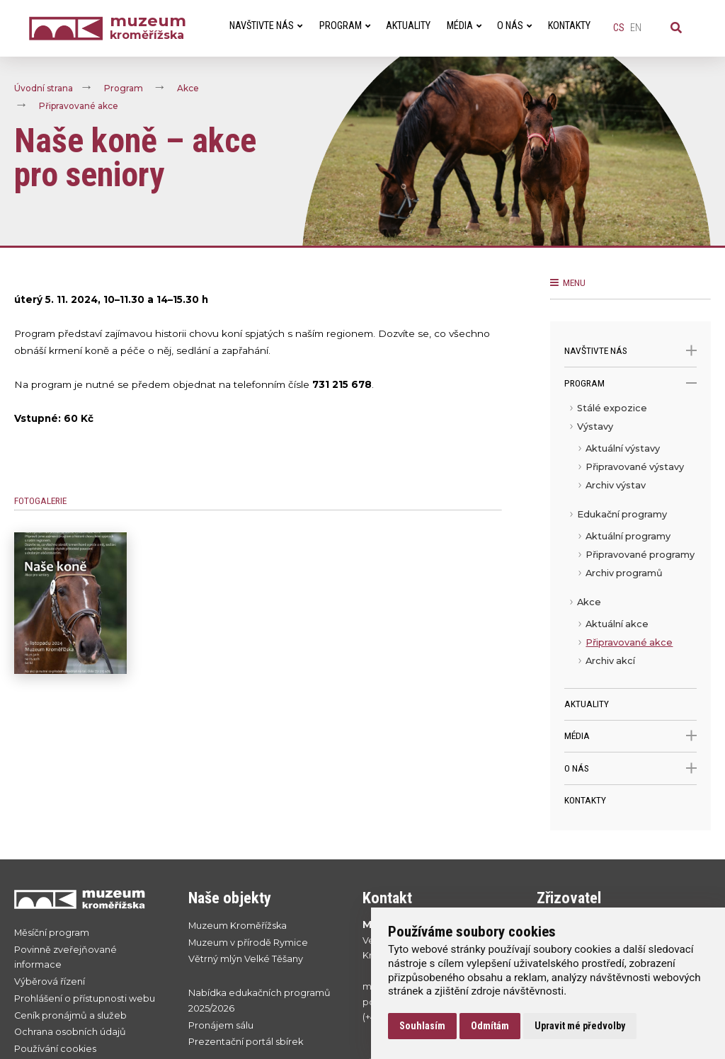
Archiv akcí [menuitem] (610, 661)
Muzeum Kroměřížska (237, 925)
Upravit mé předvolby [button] (580, 1025)
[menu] (630, 543)
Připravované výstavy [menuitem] (635, 467)
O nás (630, 768)
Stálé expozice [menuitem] (612, 408)
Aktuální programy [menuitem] (628, 536)
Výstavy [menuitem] (595, 426)
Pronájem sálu (220, 1025)
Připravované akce (78, 106)
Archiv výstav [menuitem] (616, 485)
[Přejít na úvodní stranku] (87, 899)
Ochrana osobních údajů (70, 1031)
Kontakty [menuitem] (569, 26)
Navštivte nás (630, 351)
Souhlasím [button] (422, 1025)
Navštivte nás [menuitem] (265, 26)
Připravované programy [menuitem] (640, 554)
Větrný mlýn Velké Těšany (245, 959)
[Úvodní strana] (69, 28)
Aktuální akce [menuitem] (617, 624)
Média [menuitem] (464, 26)
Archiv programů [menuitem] (624, 573)
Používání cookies (55, 1048)
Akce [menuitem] (589, 602)
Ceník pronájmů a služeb (70, 1015)
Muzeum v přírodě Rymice (248, 942)
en (635, 28)
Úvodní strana (43, 88)
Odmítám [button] (490, 1025)
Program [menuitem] (344, 26)
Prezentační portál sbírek (245, 1041)
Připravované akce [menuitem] (629, 642)
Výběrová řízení (49, 981)
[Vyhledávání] (676, 28)
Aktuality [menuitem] (408, 26)
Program (123, 88)
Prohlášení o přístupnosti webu (84, 998)
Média (630, 736)
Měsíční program (51, 932)
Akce (188, 88)
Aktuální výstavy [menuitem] (623, 448)
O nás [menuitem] (514, 26)
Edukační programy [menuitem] (622, 514)
